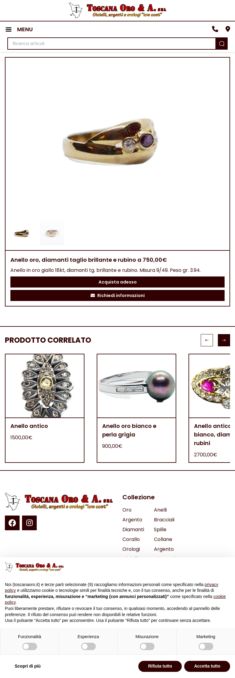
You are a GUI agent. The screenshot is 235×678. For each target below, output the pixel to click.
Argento (132, 519)
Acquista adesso (118, 282)
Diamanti (133, 529)
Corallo (131, 539)
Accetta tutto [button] (207, 666)
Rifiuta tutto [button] (160, 666)
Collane (163, 539)
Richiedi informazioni (118, 295)
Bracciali (164, 519)
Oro (127, 509)
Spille (160, 529)
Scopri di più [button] (28, 666)
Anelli (160, 509)
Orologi (131, 549)
